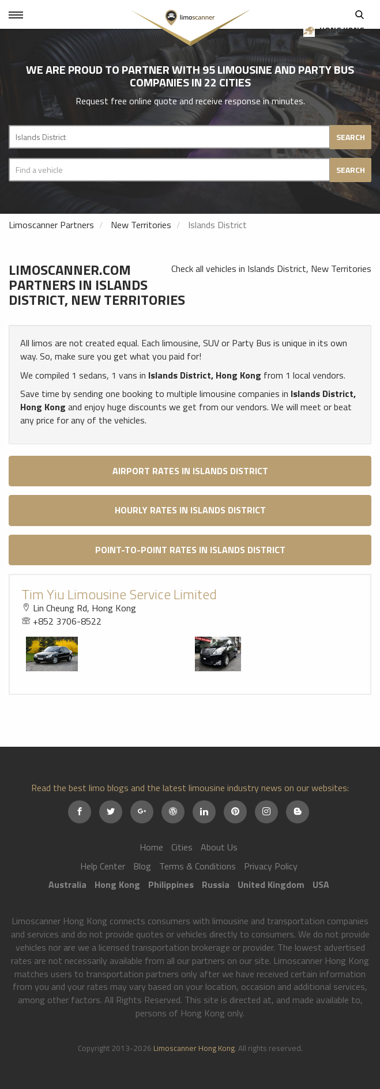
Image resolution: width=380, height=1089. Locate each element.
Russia (215, 884)
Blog (142, 866)
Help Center (102, 866)
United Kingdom (271, 884)
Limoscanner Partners (51, 225)
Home (151, 847)
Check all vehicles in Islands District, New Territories (271, 268)
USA (321, 884)
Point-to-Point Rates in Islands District (190, 550)
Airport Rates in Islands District (190, 471)
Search (359, 14)
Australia (67, 884)
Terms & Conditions (197, 866)
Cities (182, 847)
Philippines (171, 884)
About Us (219, 847)
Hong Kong (337, 30)
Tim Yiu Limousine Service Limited (119, 594)
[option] (106, 654)
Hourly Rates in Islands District (190, 510)
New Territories (141, 225)
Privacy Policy (271, 866)
